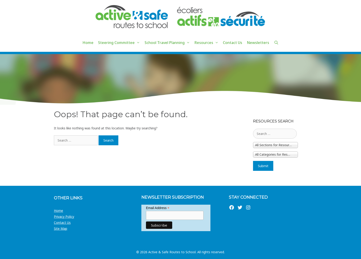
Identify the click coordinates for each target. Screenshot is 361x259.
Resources (208, 42)
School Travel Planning (168, 42)
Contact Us (232, 42)
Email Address (157, 208)
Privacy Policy (64, 216)
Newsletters (258, 42)
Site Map (60, 228)
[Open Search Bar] (276, 42)
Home (87, 42)
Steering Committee (120, 42)
